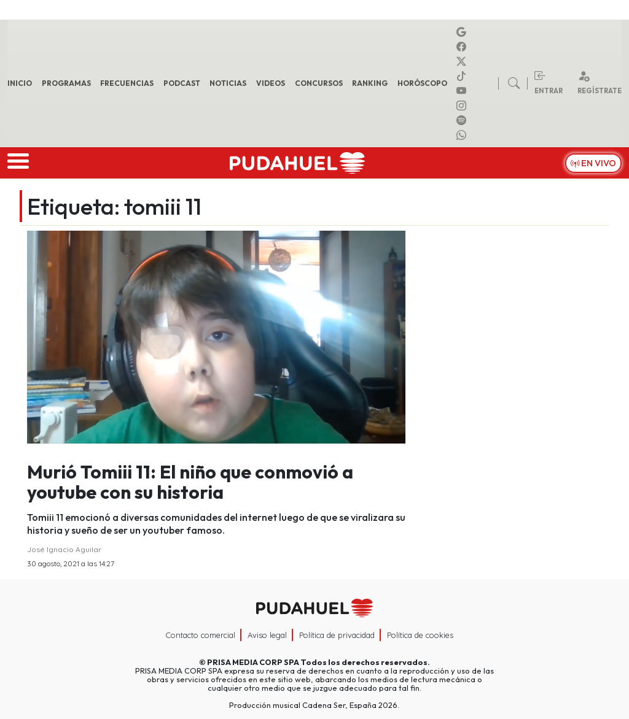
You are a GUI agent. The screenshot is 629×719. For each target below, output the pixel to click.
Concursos (319, 83)
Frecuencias (127, 83)
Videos (270, 83)
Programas (66, 83)
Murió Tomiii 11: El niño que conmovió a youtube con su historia (190, 482)
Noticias (227, 83)
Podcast (181, 83)
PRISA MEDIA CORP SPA (253, 662)
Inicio (19, 83)
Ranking (370, 83)
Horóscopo (422, 83)
